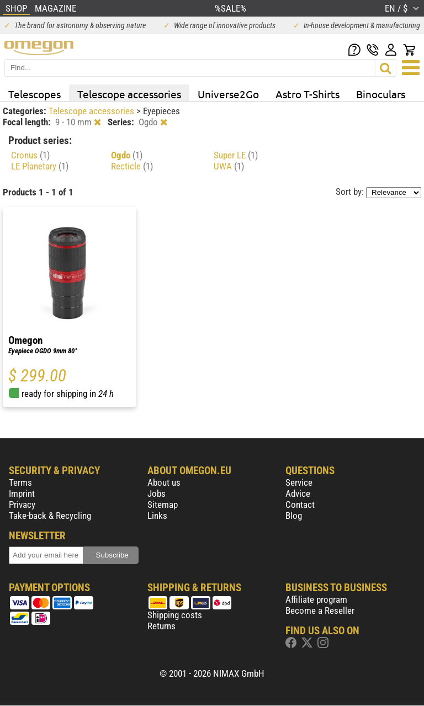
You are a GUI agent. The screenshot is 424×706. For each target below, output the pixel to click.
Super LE (236, 155)
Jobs (156, 493)
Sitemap (162, 504)
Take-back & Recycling (50, 515)
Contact (300, 504)
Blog (293, 515)
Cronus (30, 155)
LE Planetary (39, 166)
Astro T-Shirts (307, 93)
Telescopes (34, 93)
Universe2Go (228, 93)
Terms (20, 482)
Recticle (132, 166)
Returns (161, 625)
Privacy (22, 504)
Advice (297, 493)
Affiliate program (316, 599)
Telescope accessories (129, 93)
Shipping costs (174, 614)
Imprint (22, 493)
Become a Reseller (319, 610)
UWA (229, 166)
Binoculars (380, 93)
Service (298, 482)
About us (164, 482)
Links (157, 515)
